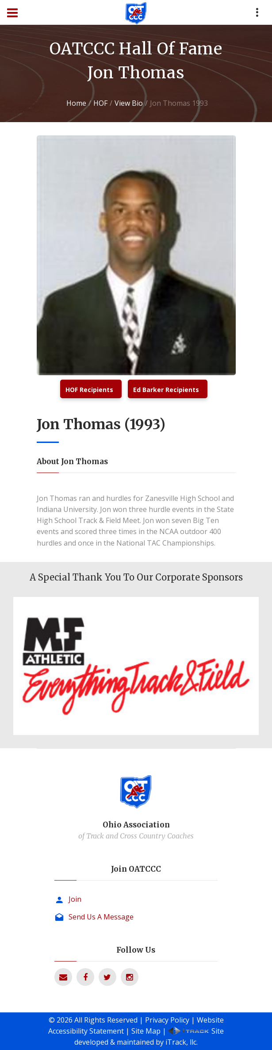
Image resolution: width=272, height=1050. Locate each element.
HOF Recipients (89, 389)
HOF (100, 103)
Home (76, 103)
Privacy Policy (167, 1020)
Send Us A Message (101, 917)
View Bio (129, 103)
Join (75, 899)
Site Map (146, 1031)
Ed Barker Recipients (166, 389)
